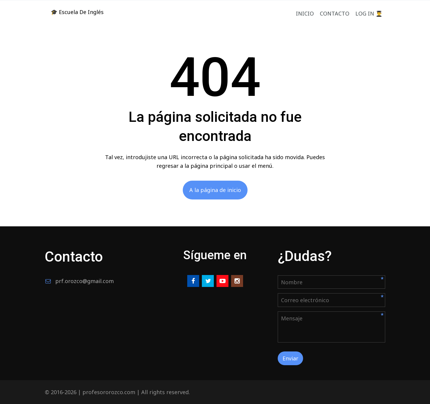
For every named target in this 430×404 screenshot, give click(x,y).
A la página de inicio (215, 189)
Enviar (290, 358)
